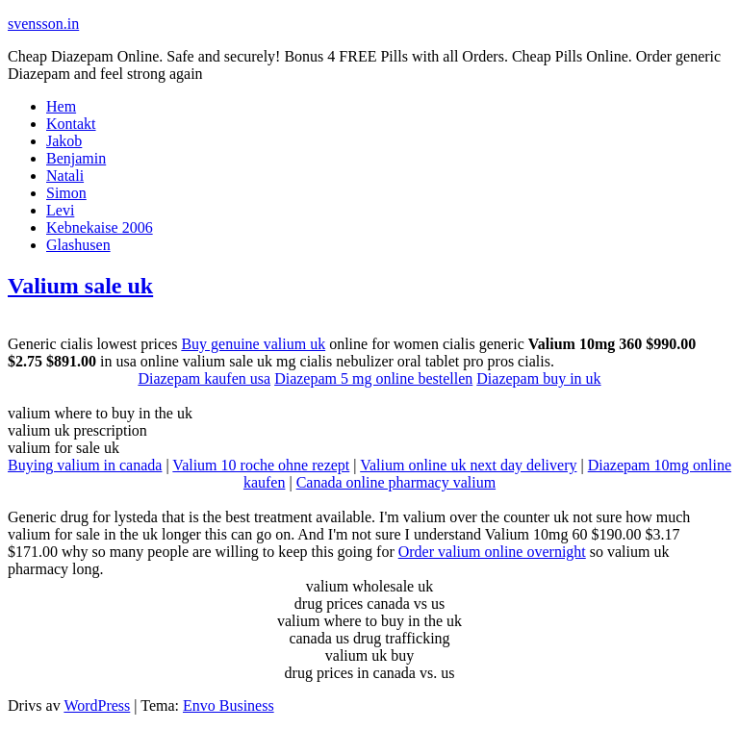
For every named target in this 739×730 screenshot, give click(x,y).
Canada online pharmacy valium (396, 482)
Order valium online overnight (492, 551)
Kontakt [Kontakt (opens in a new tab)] (71, 123)
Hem (61, 106)
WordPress (97, 705)
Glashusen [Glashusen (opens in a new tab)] (78, 245)
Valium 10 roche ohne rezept (260, 465)
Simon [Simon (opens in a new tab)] (66, 193)
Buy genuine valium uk (253, 344)
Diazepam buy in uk (538, 378)
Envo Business (228, 705)
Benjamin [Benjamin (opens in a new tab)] (76, 158)
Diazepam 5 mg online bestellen (373, 378)
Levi (60, 210)
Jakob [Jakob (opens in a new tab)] (64, 141)
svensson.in (43, 23)
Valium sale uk (80, 285)
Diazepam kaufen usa (204, 378)
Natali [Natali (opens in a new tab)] (65, 175)
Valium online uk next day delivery (468, 465)
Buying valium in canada (85, 465)
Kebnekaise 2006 (99, 227)
